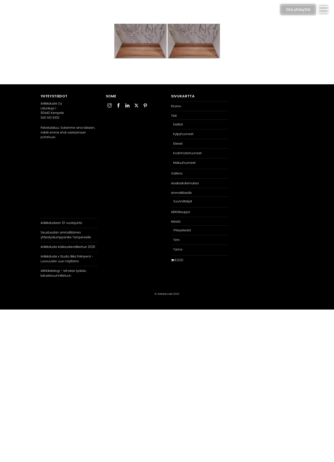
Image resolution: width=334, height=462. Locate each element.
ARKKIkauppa (180, 212)
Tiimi (176, 240)
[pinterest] (145, 105)
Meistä (175, 222)
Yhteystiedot (182, 230)
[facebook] (118, 105)
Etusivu (176, 106)
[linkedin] (127, 105)
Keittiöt (178, 124)
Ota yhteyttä (298, 9)
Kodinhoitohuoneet (187, 153)
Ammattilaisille (181, 193)
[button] (323, 9)
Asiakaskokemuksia (185, 183)
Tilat (174, 116)
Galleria (176, 173)
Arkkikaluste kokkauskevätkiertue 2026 (68, 247)
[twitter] (136, 105)
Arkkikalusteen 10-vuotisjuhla (61, 223)
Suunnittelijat (182, 201)
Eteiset (178, 144)
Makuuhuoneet (184, 163)
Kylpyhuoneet (183, 134)
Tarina (177, 249)
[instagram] (109, 105)
